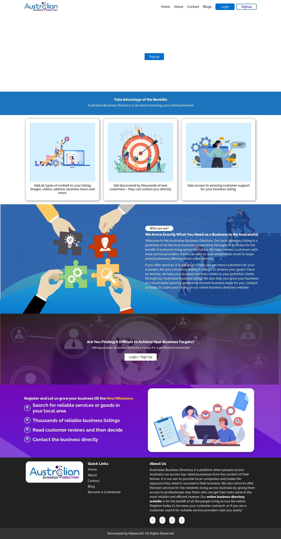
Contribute (130, 56)
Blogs (207, 7)
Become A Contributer (104, 492)
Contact (193, 7)
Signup (246, 7)
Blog (91, 486)
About (178, 7)
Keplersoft (136, 533)
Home (165, 7)
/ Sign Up (145, 357)
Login (225, 7)
